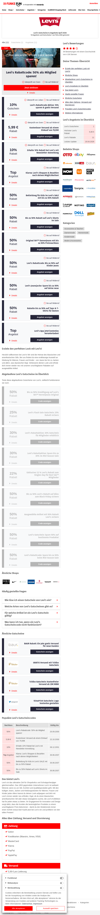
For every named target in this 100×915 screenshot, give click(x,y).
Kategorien (42, 10)
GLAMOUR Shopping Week (57, 10)
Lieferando (72, 10)
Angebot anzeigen (45, 136)
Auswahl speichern (50, 908)
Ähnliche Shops (71, 75)
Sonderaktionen (70, 903)
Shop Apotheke (92, 10)
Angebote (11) (31, 42)
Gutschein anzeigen (44, 114)
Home (4, 10)
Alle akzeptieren (18, 908)
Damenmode (69, 233)
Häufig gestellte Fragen (74, 94)
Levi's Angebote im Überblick (76, 86)
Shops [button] (10, 10)
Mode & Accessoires (72, 241)
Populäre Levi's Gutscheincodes (78, 109)
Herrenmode (83, 233)
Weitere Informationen (74, 113)
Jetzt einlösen (31, 88)
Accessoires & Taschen (73, 229)
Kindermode (69, 237)
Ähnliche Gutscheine (73, 98)
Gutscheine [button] (20, 10)
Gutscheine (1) (17, 42)
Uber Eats (81, 10)
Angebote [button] (30, 10)
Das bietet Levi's (71, 90)
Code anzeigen (44, 401)
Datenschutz (27, 904)
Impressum (37, 904)
